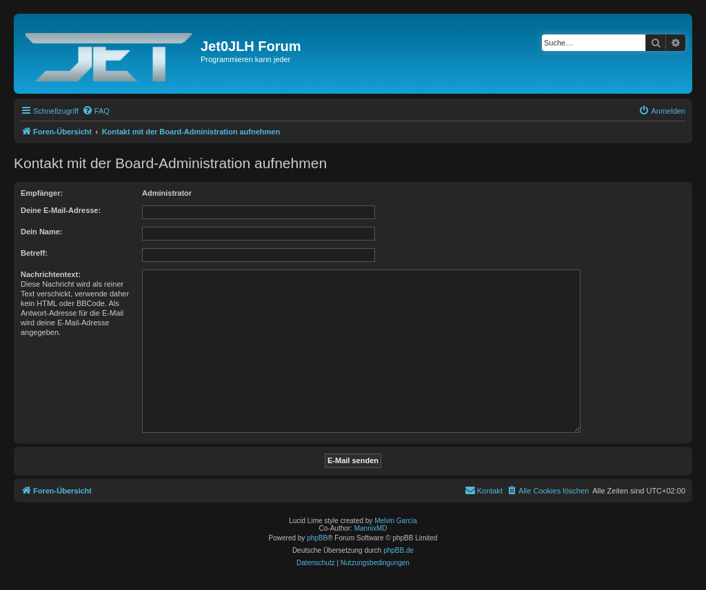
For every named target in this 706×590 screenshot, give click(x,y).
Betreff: (34, 253)
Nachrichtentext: (51, 274)
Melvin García (395, 521)
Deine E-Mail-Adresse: (61, 210)
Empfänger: (42, 193)
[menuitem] (96, 111)
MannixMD (370, 528)
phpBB (317, 538)
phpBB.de (398, 550)
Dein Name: (42, 231)
